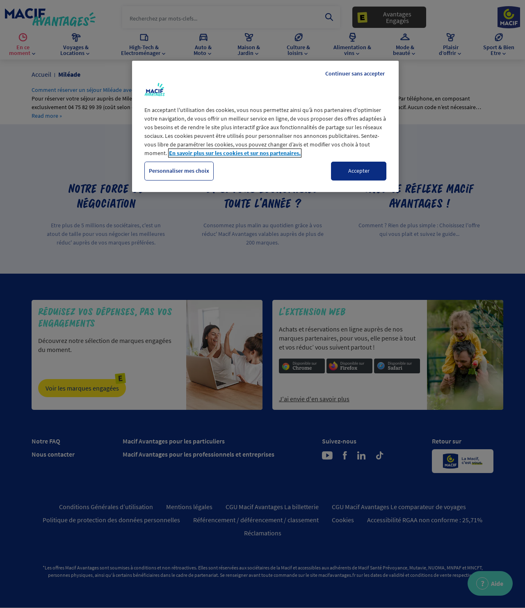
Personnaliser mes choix (179, 170)
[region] (265, 126)
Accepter (359, 170)
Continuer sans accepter (355, 73)
